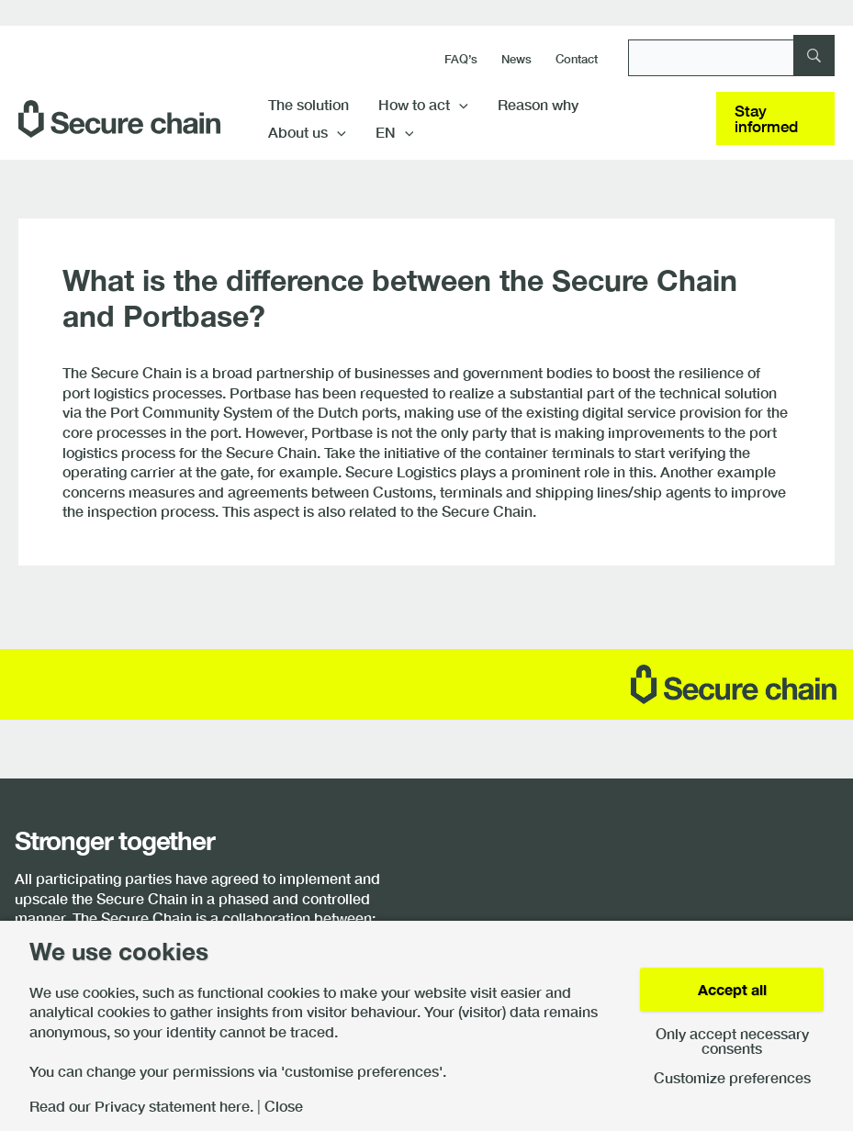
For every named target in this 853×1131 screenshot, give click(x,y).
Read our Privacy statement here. (141, 1106)
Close (283, 1106)
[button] (459, 104)
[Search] (731, 57)
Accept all (732, 989)
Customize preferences (732, 1077)
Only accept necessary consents (732, 1041)
